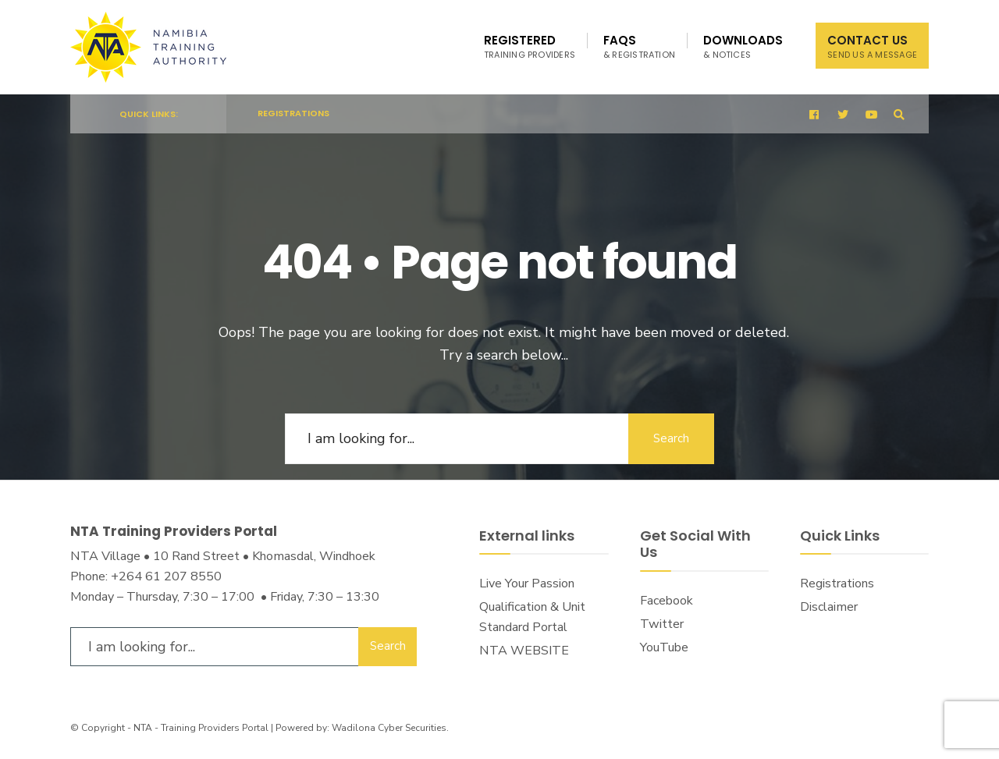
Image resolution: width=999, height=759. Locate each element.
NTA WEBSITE (524, 650)
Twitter (662, 624)
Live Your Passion (526, 583)
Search (671, 438)
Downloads (743, 46)
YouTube (664, 647)
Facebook (666, 600)
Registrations (293, 113)
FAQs (639, 46)
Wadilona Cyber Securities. (390, 728)
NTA (142, 728)
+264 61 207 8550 (166, 576)
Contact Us (872, 46)
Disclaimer (829, 606)
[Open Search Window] (899, 114)
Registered (529, 46)
